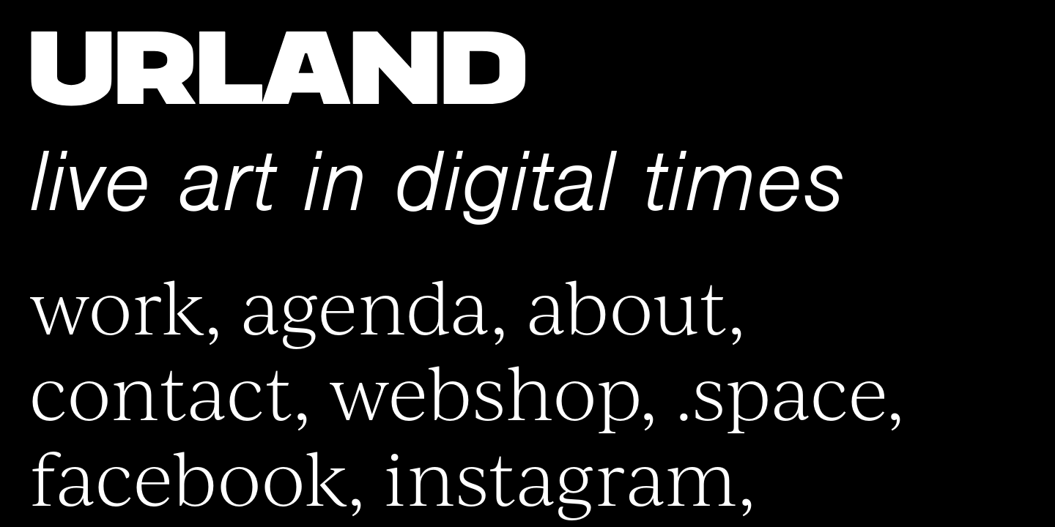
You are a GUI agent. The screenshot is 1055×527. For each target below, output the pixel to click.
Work (116, 303)
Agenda (365, 303)
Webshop (484, 389)
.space (780, 389)
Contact (161, 389)
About (627, 303)
